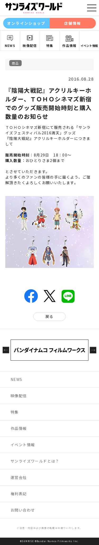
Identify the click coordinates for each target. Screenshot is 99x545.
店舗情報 (72, 23)
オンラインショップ (26, 23)
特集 (49, 45)
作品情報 (69, 45)
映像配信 (30, 45)
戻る (49, 316)
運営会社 (19, 477)
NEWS (10, 45)
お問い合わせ (23, 510)
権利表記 (19, 493)
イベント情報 (89, 45)
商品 (15, 63)
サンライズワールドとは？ (35, 461)
